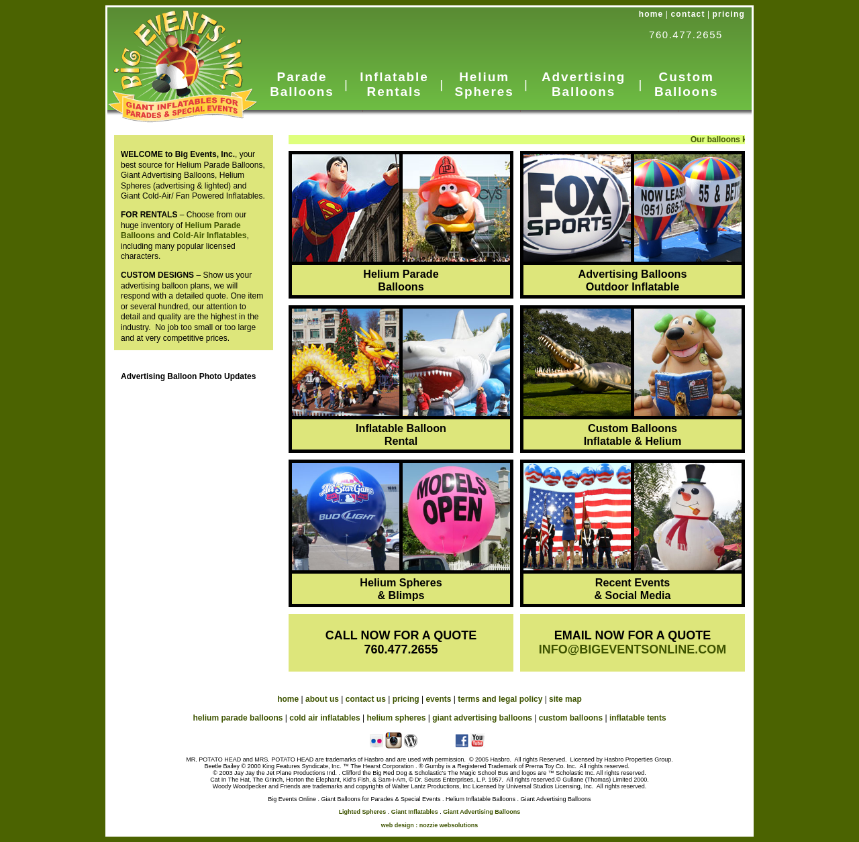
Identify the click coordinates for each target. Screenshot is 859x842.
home (651, 14)
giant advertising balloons (482, 718)
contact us (366, 699)
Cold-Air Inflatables (209, 235)
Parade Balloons (302, 84)
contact (688, 14)
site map (565, 699)
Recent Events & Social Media (632, 588)
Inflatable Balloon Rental (401, 434)
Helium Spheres (483, 84)
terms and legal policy (500, 699)
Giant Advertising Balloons (481, 811)
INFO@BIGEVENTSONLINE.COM (633, 649)
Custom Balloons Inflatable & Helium (633, 434)
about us (322, 699)
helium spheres (395, 718)
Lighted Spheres (363, 811)
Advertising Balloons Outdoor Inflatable (632, 280)
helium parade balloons (238, 718)
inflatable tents (637, 718)
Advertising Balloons (583, 84)
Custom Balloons (686, 84)
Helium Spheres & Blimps (401, 588)
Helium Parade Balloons (400, 280)
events (438, 699)
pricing (729, 14)
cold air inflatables (324, 718)
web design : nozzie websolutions (429, 825)
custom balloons (571, 718)
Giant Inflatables (414, 811)
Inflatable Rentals (394, 84)
